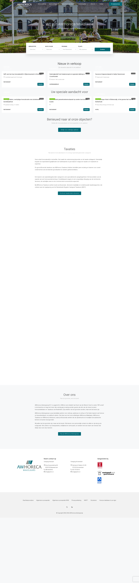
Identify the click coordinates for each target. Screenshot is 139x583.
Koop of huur (49, 46)
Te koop (87, 73)
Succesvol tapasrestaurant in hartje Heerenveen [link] (110, 107)
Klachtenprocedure (28, 565)
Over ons (93, 4)
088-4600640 (49, 535)
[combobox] (36, 49)
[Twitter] (67, 572)
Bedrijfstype (32, 46)
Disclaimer (94, 565)
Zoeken (102, 49)
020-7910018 (76, 535)
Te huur (41, 73)
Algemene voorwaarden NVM (60, 565)
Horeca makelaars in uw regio (107, 565)
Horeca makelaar (42, 4)
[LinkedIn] (72, 572)
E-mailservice (115, 4)
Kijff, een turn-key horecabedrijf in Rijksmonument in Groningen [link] (23, 107)
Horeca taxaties (82, 4)
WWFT (86, 565)
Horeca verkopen (53, 4)
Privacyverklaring (76, 565)
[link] (24, 87)
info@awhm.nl (49, 537)
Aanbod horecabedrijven (68, 4)
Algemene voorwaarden (43, 565)
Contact (101, 4)
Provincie (64, 46)
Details (40, 117)
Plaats (80, 46)
